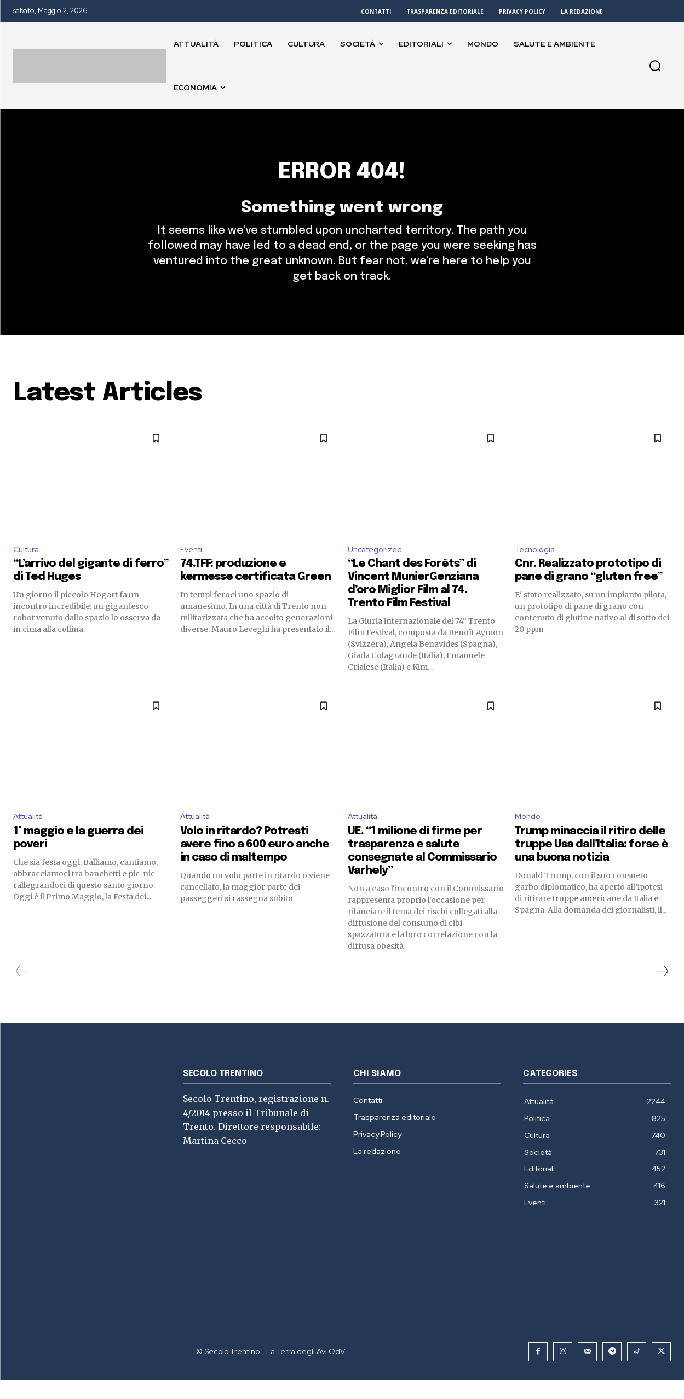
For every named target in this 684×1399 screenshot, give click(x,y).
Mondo (529, 834)
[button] (655, 66)
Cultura (28, 565)
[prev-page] (21, 990)
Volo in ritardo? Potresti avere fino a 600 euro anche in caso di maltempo (254, 863)
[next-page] (662, 990)
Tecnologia (537, 565)
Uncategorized (378, 565)
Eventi (193, 565)
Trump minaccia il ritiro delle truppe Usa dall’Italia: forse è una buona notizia (591, 863)
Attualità (31, 834)
